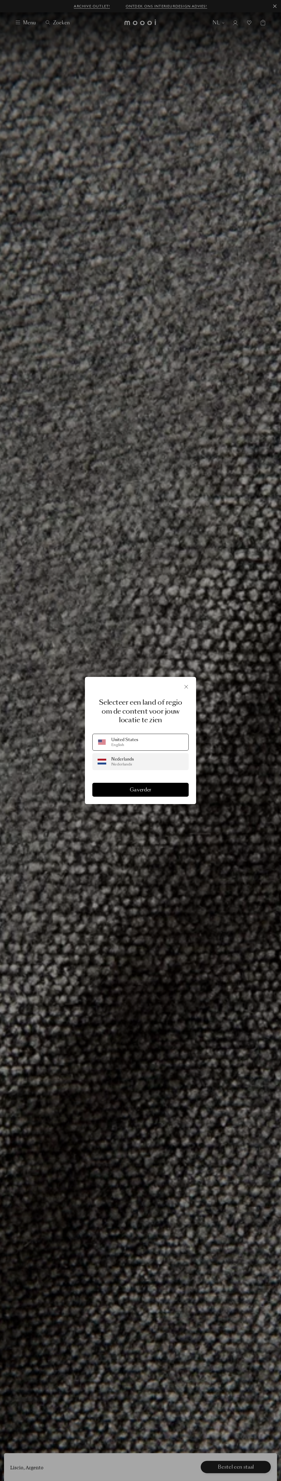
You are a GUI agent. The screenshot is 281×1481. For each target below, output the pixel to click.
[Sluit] (186, 686)
